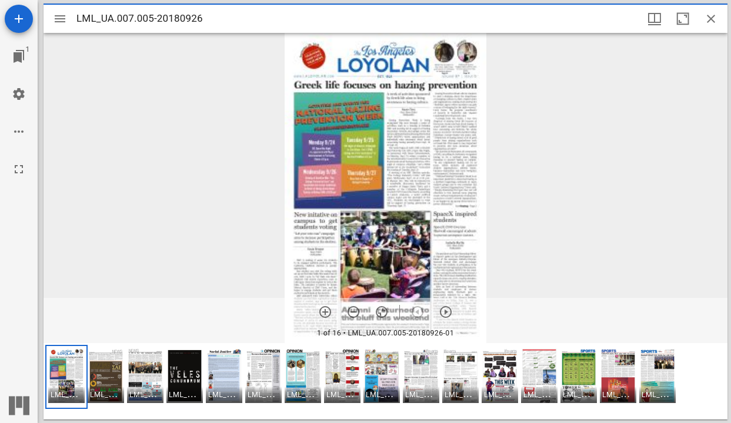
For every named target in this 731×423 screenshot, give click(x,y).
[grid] (385, 381)
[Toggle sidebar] (60, 19)
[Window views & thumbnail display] (654, 19)
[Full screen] (19, 169)
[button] (66, 377)
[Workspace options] (19, 132)
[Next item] (446, 312)
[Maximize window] (683, 19)
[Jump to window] (19, 56)
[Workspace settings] (19, 94)
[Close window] (711, 19)
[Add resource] (19, 19)
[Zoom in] (325, 312)
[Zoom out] (353, 312)
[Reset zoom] (382, 312)
